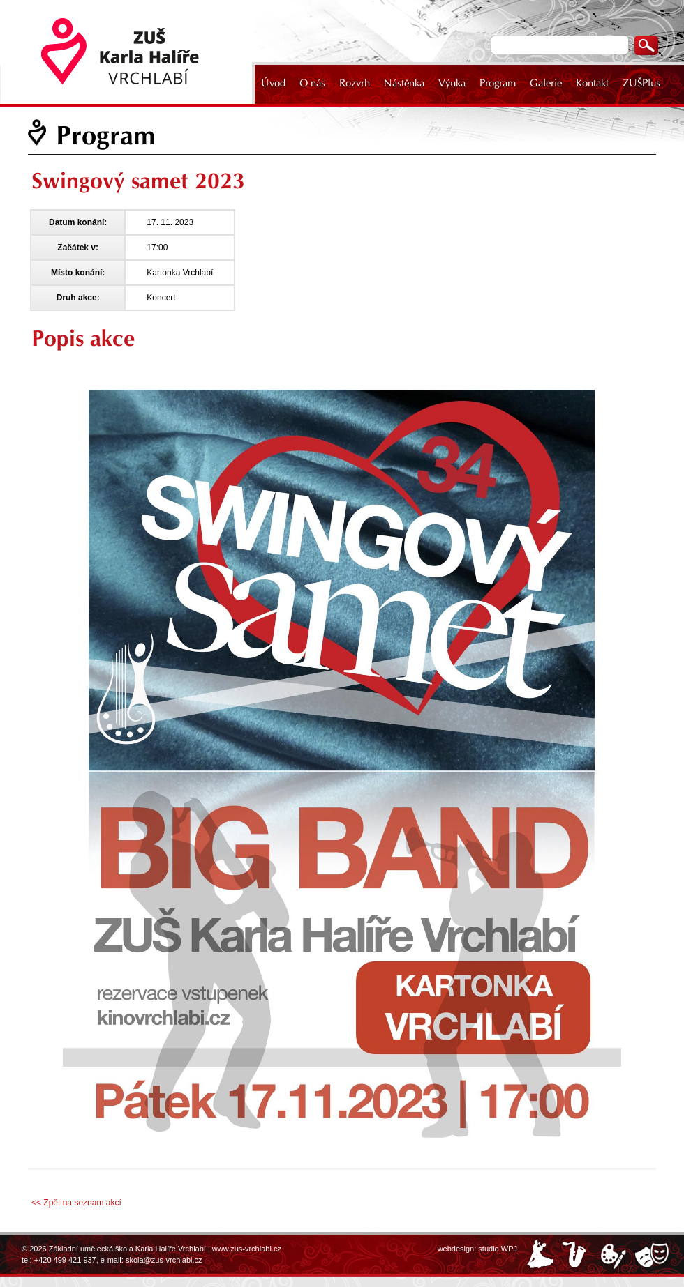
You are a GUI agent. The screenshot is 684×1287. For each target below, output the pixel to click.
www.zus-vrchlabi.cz (246, 1248)
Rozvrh (354, 83)
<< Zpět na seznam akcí (76, 1203)
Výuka (452, 83)
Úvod (273, 83)
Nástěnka (404, 83)
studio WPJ (497, 1248)
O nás (312, 83)
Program (497, 83)
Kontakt (592, 83)
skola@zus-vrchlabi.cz (164, 1260)
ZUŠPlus (641, 83)
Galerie (546, 83)
